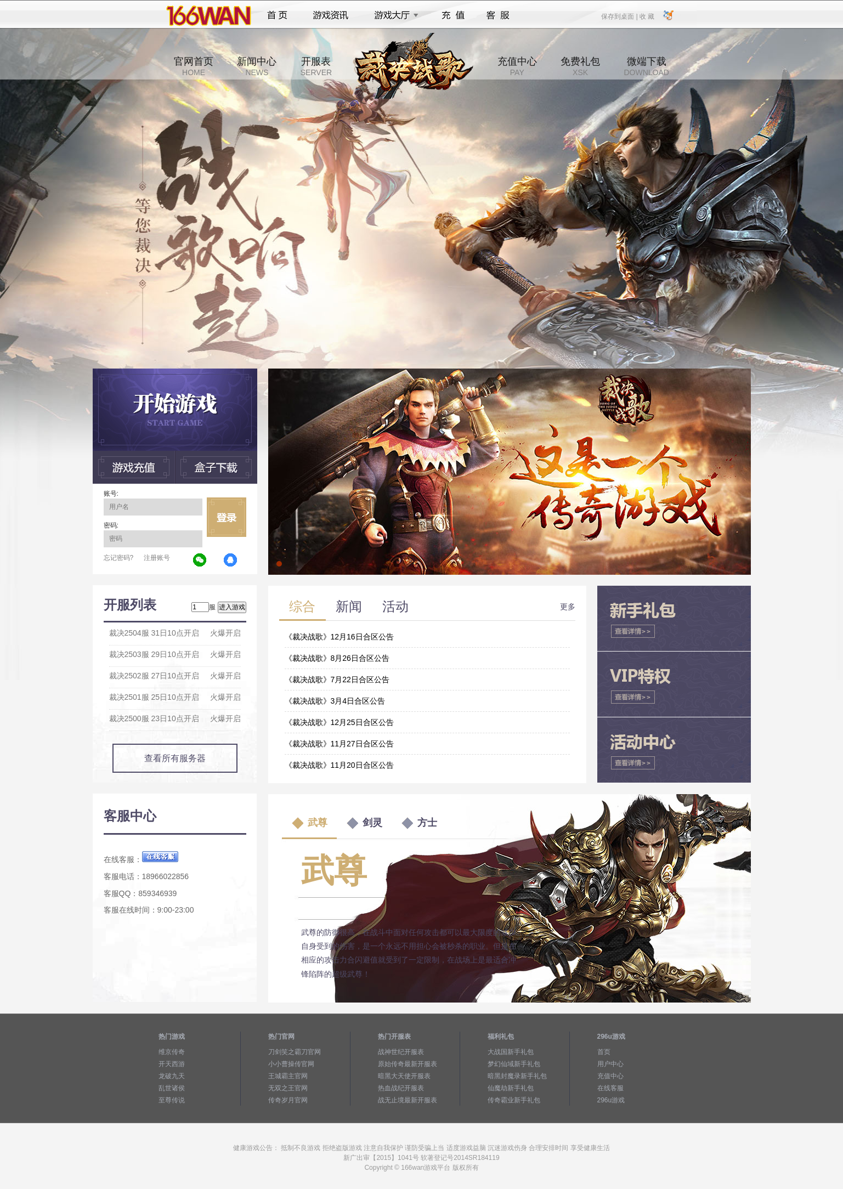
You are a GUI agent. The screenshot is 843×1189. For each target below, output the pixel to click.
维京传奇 (172, 1052)
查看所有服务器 (175, 758)
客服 (498, 15)
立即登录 (226, 517)
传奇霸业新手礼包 (514, 1100)
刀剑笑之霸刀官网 (294, 1052)
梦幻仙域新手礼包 (514, 1064)
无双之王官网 (288, 1088)
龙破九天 (172, 1076)
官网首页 (193, 66)
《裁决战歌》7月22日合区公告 (337, 679)
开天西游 (172, 1064)
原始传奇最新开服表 (407, 1064)
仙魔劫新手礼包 (511, 1088)
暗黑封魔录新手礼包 (517, 1076)
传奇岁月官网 (288, 1100)
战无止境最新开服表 (407, 1100)
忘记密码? (119, 558)
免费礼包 (580, 66)
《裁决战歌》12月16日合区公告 (339, 636)
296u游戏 (611, 1100)
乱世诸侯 (172, 1088)
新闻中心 (256, 66)
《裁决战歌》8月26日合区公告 (337, 658)
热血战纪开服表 (401, 1088)
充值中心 (517, 66)
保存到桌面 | (620, 16)
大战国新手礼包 (511, 1052)
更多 (567, 606)
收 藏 (646, 16)
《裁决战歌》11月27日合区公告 (339, 743)
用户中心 (610, 1064)
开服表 (316, 66)
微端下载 (646, 66)
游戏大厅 (393, 15)
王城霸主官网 (288, 1076)
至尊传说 (172, 1100)
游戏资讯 (331, 15)
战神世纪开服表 (401, 1052)
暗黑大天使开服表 (404, 1076)
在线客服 (610, 1088)
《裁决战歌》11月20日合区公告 (339, 765)
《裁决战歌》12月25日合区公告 (339, 722)
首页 (277, 15)
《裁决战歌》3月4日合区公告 (335, 701)
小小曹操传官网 (291, 1064)
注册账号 (157, 558)
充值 (452, 15)
